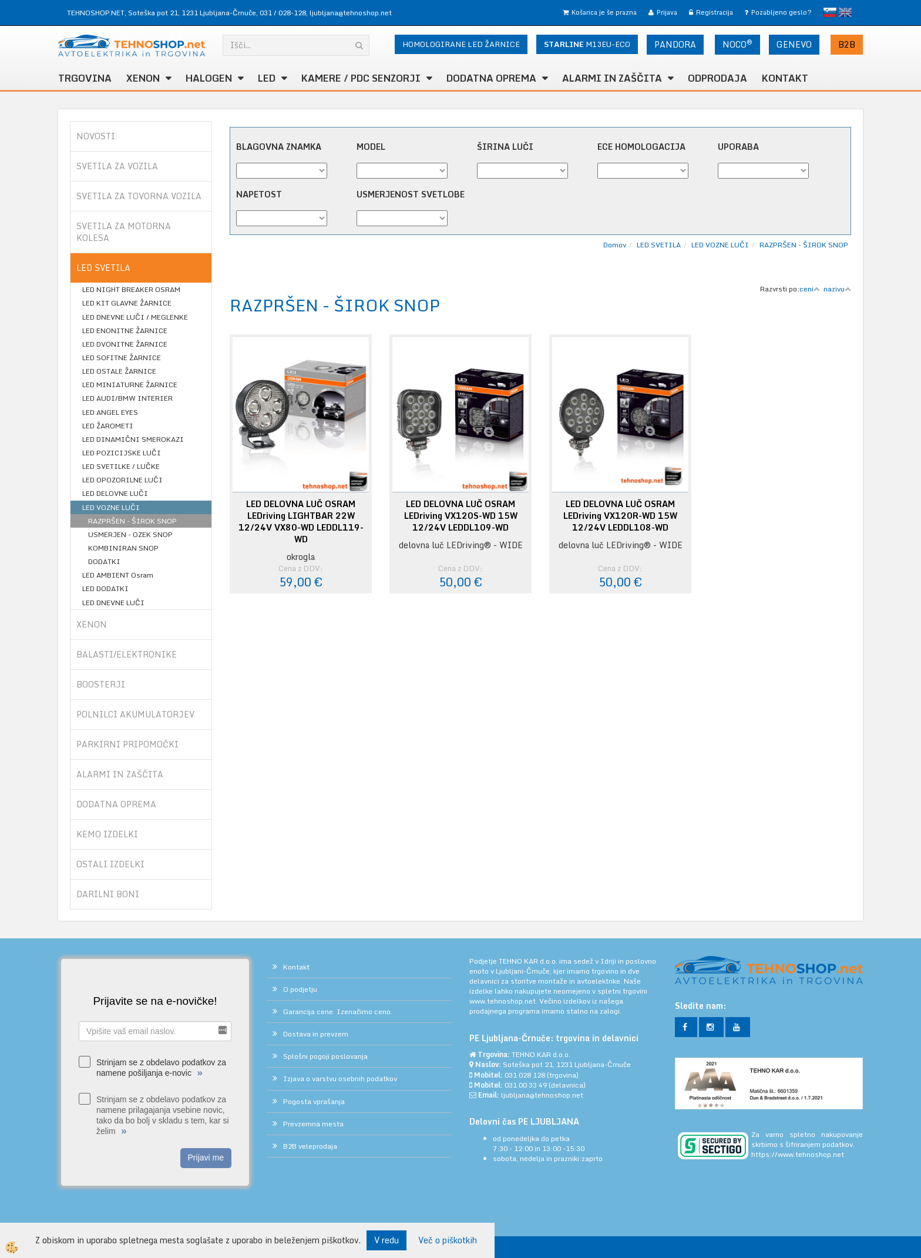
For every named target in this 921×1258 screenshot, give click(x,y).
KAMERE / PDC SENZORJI (361, 78)
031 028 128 (525, 1075)
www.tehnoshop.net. (504, 1001)
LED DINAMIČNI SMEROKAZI (133, 439)
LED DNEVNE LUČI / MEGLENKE (135, 317)
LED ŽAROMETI (107, 425)
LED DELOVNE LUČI (115, 493)
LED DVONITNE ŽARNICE (124, 344)
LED (266, 78)
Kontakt (785, 78)
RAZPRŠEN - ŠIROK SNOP (132, 520)
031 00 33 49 (526, 1085)
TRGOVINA (85, 78)
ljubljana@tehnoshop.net (351, 12)
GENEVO (794, 44)
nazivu (837, 288)
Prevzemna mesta (313, 1123)
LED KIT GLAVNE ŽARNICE (127, 302)
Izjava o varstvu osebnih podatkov (340, 1078)
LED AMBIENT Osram (117, 575)
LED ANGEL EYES (110, 412)
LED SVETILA (659, 244)
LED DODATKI (105, 588)
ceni (809, 288)
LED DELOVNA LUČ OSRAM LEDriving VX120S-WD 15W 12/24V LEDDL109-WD (460, 516)
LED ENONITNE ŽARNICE (124, 330)
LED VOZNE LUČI (111, 507)
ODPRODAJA (717, 78)
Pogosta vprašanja (314, 1101)
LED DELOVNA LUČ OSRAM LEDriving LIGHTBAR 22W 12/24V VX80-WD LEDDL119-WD (301, 521)
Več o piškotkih (447, 1240)
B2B (846, 44)
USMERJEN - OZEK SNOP (130, 534)
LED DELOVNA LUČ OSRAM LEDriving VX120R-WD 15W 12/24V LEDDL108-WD (620, 516)
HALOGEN (209, 78)
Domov (614, 244)
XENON (143, 78)
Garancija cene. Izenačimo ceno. (337, 1011)
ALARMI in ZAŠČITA (612, 78)
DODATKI (104, 561)
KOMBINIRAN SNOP (123, 547)
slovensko (829, 12)
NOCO (737, 44)
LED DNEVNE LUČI (113, 602)
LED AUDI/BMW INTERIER (127, 398)
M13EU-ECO (587, 44)
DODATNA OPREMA (491, 78)
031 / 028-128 (283, 12)
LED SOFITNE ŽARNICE (121, 357)
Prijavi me (206, 1157)
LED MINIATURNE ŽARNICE (129, 384)
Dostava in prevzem (315, 1033)
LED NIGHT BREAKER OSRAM (131, 289)
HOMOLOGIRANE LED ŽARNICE (461, 44)
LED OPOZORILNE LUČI (122, 479)
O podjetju (300, 989)
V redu (386, 1240)
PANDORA (675, 44)
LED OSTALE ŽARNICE (119, 371)
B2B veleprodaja (310, 1146)
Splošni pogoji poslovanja (325, 1056)
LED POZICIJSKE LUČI (121, 452)
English (845, 12)
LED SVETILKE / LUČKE (121, 466)
